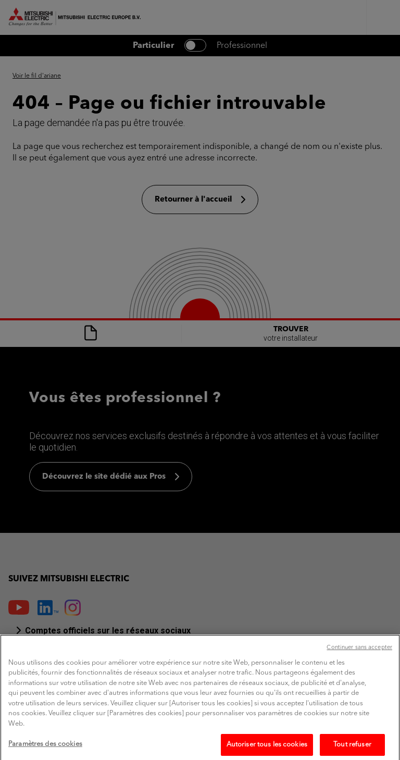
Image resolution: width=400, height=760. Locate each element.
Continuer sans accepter (359, 659)
